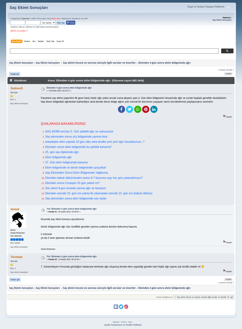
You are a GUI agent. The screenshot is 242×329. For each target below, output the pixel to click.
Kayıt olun (56, 18)
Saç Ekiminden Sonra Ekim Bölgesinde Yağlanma (76, 172)
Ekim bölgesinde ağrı (58, 157)
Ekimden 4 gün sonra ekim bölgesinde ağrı (69, 88)
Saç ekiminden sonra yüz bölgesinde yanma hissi (76, 136)
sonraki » (230, 70)
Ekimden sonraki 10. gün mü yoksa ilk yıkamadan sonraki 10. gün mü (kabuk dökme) (98, 193)
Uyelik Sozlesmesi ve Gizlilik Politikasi (122, 325)
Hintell (15, 209)
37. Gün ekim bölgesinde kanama (66, 162)
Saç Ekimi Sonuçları (29, 7)
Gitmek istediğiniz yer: (164, 297)
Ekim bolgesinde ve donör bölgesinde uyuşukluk (75, 167)
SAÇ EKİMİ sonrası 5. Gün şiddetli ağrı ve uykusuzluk (79, 131)
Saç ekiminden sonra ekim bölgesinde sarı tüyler (75, 198)
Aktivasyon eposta (70, 18)
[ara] (114, 51)
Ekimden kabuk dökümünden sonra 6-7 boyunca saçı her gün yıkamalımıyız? (94, 177)
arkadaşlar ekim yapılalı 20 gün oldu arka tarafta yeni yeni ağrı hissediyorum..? (94, 141)
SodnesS (17, 88)
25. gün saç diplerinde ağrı (62, 152)
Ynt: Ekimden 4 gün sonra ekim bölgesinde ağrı (71, 209)
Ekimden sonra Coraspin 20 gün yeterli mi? (72, 182)
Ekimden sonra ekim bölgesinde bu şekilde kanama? (78, 146)
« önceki (221, 70)
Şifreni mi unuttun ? (19, 31)
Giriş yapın (41, 18)
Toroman (17, 256)
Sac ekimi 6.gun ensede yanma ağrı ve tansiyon (75, 188)
